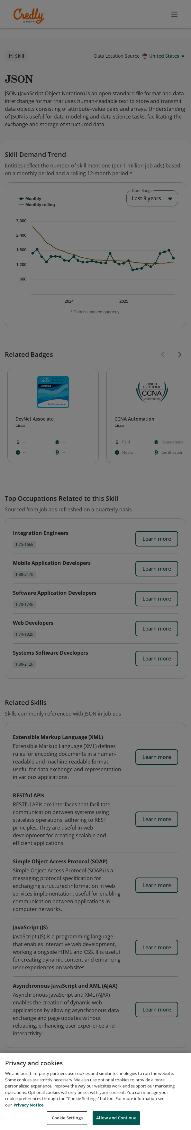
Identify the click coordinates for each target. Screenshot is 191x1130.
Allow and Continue (116, 1118)
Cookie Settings (67, 1118)
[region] (95, 1091)
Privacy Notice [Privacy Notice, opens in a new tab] (29, 1105)
